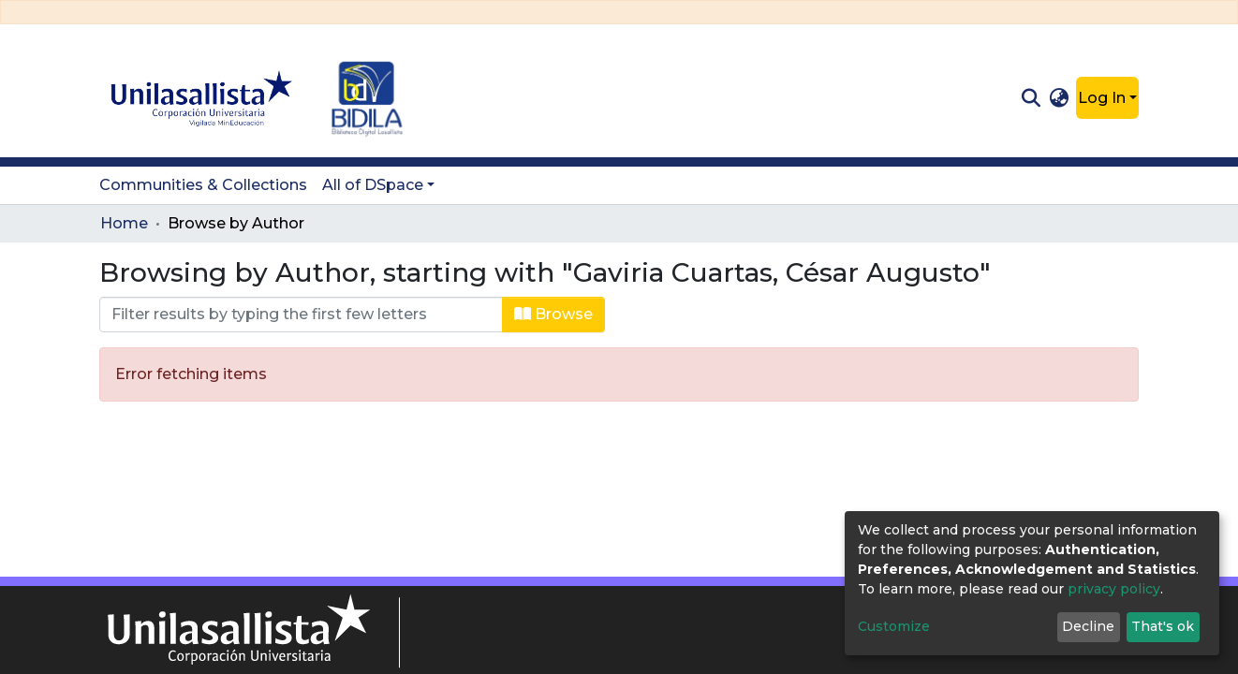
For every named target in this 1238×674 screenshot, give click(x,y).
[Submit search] (1030, 98)
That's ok (1162, 626)
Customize (894, 626)
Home (124, 223)
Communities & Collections (203, 185)
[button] (1059, 98)
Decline (1088, 626)
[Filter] (301, 314)
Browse (553, 314)
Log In (1102, 98)
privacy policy (1114, 588)
